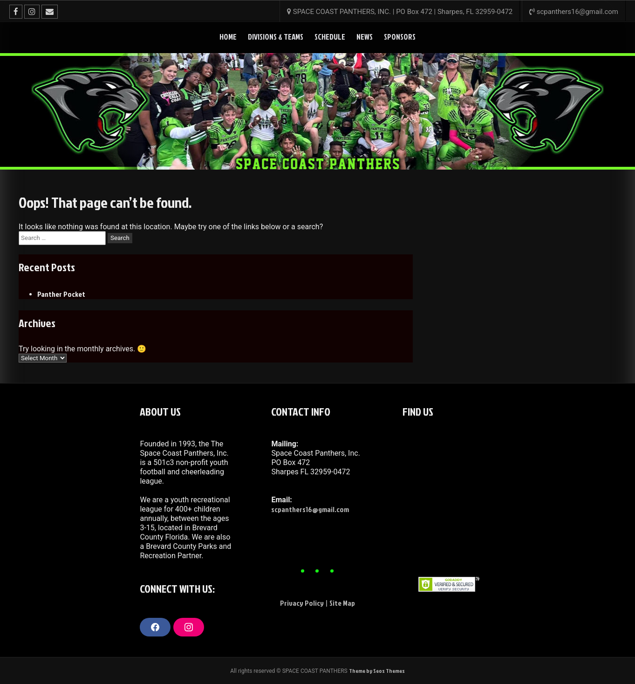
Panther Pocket (61, 294)
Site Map (342, 603)
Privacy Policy (302, 603)
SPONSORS (400, 36)
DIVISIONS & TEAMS (275, 36)
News (364, 36)
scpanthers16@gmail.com (310, 509)
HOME (228, 36)
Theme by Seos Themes (377, 671)
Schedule (329, 36)
